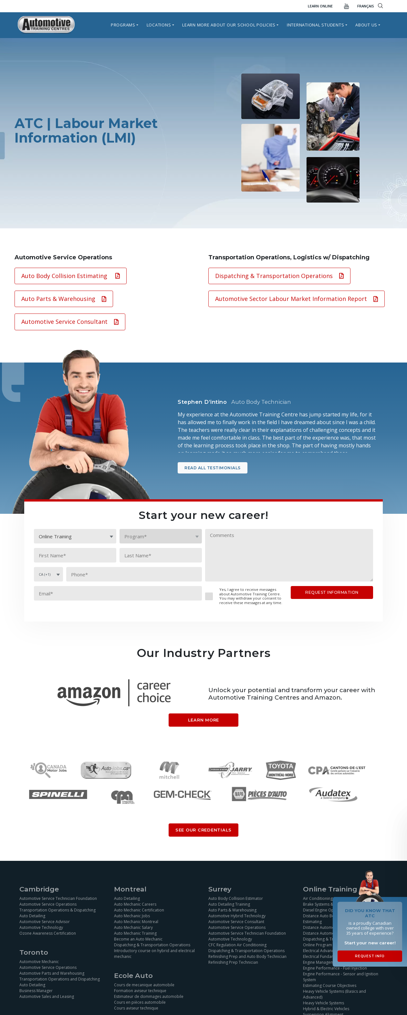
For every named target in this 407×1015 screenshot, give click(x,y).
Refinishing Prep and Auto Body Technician (247, 956)
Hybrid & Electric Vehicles (326, 1008)
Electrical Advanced (321, 950)
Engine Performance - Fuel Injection (335, 968)
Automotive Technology (41, 927)
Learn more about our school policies (229, 25)
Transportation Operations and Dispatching (59, 979)
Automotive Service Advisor (44, 921)
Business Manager (36, 990)
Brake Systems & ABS (322, 904)
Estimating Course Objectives (329, 985)
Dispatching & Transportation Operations (279, 276)
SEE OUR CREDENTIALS (203, 829)
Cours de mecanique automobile (144, 985)
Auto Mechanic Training (135, 933)
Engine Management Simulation (331, 962)
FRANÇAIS (365, 6)
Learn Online (320, 6)
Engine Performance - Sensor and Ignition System (340, 976)
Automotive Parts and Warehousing (51, 973)
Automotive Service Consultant (70, 321)
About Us (366, 25)
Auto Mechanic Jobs (132, 916)
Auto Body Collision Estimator (235, 898)
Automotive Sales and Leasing (46, 996)
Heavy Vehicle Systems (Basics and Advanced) (334, 994)
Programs (123, 25)
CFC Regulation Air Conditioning (237, 945)
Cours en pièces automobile (140, 1002)
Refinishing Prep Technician (233, 962)
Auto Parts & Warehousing (63, 299)
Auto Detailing (32, 916)
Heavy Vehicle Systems (323, 1003)
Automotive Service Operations (48, 904)
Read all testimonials (212, 467)
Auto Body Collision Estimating (70, 276)
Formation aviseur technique (140, 990)
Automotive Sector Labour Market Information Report (296, 299)
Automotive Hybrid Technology (237, 916)
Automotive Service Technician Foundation (58, 898)
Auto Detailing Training (229, 904)
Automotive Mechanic (39, 961)
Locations (159, 25)
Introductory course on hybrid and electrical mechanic (154, 953)
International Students (315, 25)
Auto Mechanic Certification (139, 910)
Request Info (370, 956)
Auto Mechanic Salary (133, 927)
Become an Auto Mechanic (138, 939)
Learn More (203, 719)
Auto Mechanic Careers (135, 904)
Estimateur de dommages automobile (148, 996)
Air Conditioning (318, 898)
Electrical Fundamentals (324, 956)
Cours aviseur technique (136, 1008)
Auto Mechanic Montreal (136, 921)
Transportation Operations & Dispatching (57, 910)
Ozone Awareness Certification (47, 933)
